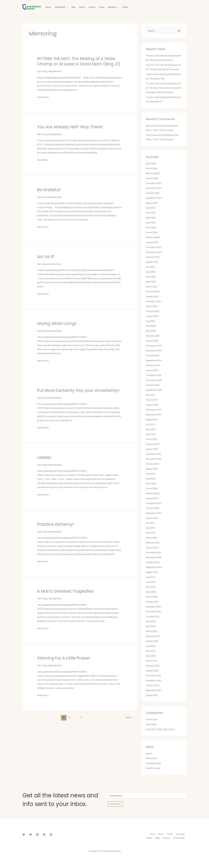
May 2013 (151, 621)
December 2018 (153, 375)
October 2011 (152, 685)
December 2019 (153, 345)
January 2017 (152, 449)
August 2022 (152, 262)
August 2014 (152, 572)
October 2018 (152, 385)
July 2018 (150, 394)
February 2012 (153, 665)
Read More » (43, 97)
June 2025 (150, 207)
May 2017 (151, 429)
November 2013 (153, 611)
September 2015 (154, 513)
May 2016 (151, 478)
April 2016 (151, 483)
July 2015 (150, 522)
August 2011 (152, 695)
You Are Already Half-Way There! (70, 127)
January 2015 (152, 547)
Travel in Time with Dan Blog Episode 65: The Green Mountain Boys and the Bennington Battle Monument (163, 87)
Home (101, 7)
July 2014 (150, 577)
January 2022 (152, 296)
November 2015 (153, 503)
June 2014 (150, 582)
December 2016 (153, 454)
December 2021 (153, 301)
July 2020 (150, 321)
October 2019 (152, 355)
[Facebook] (162, 7)
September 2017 (154, 414)
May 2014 (151, 586)
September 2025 (154, 198)
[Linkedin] (185, 7)
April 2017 (151, 434)
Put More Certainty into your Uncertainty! (78, 390)
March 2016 (151, 488)
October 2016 (152, 463)
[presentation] (66, 7)
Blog (73, 7)
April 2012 (151, 655)
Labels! (44, 457)
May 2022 (151, 276)
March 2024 (151, 232)
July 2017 (150, 424)
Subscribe (115, 804)
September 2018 (154, 390)
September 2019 (154, 360)
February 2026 (153, 173)
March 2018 (151, 399)
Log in (148, 753)
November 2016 (153, 458)
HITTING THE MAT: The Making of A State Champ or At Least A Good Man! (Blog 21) (78, 61)
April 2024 (151, 227)
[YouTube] (174, 7)
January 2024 (152, 242)
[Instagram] (179, 7)
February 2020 (153, 335)
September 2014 (154, 567)
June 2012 (150, 646)
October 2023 (152, 257)
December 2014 (153, 552)
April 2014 (151, 591)
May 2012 (151, 651)
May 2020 (151, 326)
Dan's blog (42, 71)
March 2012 (151, 660)
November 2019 (153, 350)
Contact (91, 7)
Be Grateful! (49, 190)
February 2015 (153, 542)
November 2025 (153, 188)
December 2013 (153, 606)
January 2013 (152, 641)
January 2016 (152, 498)
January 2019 (152, 370)
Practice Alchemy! (55, 524)
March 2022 (151, 286)
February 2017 (153, 444)
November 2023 (153, 252)
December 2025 (153, 183)
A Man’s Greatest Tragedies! (65, 591)
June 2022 (150, 271)
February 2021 (153, 311)
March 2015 (151, 537)
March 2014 (151, 596)
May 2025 (151, 212)
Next (130, 717)
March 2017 (151, 439)
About (48, 7)
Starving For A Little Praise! (63, 658)
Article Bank (61, 7)
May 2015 (151, 532)
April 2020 (151, 330)
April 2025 (151, 217)
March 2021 (151, 306)
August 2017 (152, 419)
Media (125, 7)
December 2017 (153, 409)
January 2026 (152, 178)
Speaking (113, 7)
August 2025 (152, 202)
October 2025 (152, 193)
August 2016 (152, 468)
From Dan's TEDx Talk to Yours (160, 729)
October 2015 (152, 508)
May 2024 (151, 222)
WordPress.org (153, 768)
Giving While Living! (56, 323)
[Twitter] (168, 7)
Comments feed (153, 763)
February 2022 (153, 291)
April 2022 (151, 281)
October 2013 (152, 616)
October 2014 (152, 562)
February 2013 (153, 636)
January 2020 (152, 340)
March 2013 (151, 631)
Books (82, 7)
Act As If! (46, 257)
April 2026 (151, 163)
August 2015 (152, 518)
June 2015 (150, 527)
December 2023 (153, 247)
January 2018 (152, 404)
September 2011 (154, 690)
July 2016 (150, 473)
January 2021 (152, 316)
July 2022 (150, 266)
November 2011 (153, 680)
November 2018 (153, 380)
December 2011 (153, 675)
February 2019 (153, 365)
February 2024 (153, 237)
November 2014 (153, 557)
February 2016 (153, 493)
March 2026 (151, 168)
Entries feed (151, 758)
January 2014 (152, 601)
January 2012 (152, 670)
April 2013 (151, 626)
